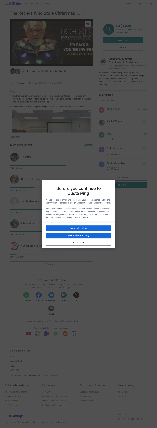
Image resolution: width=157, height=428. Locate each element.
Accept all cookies (78, 228)
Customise (78, 242)
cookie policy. (82, 217)
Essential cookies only (78, 235)
